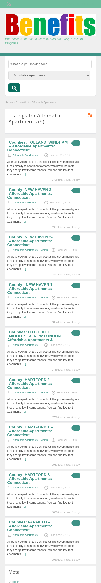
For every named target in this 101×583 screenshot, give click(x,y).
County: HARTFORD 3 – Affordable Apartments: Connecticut (30, 479)
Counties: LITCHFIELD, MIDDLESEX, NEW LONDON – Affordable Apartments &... (35, 336)
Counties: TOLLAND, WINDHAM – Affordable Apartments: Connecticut (37, 146)
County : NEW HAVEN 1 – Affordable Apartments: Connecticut (31, 289)
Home (9, 102)
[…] (24, 174)
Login (90, 3)
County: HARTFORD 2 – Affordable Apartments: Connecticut (30, 384)
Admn (44, 249)
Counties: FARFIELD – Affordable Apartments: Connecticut (29, 526)
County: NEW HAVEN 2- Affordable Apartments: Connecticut (30, 241)
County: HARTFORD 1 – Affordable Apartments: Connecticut (30, 431)
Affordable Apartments (25, 155)
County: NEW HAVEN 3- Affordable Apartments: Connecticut (30, 194)
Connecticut (22, 102)
